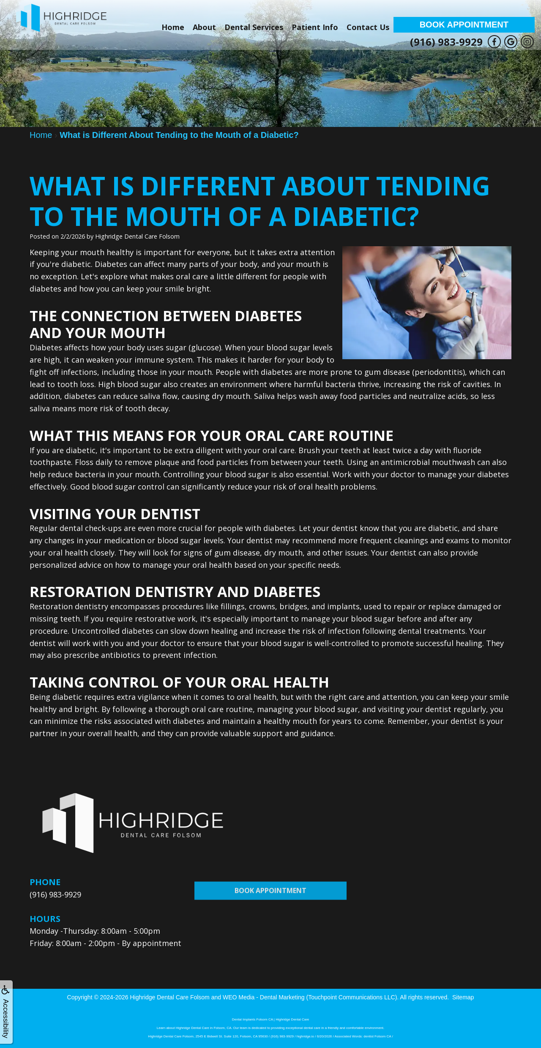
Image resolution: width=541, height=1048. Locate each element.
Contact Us (368, 27)
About (204, 27)
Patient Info (315, 27)
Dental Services (253, 27)
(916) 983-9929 (446, 42)
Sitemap (463, 997)
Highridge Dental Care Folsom (169, 997)
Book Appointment (464, 24)
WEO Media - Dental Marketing (264, 997)
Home (172, 27)
